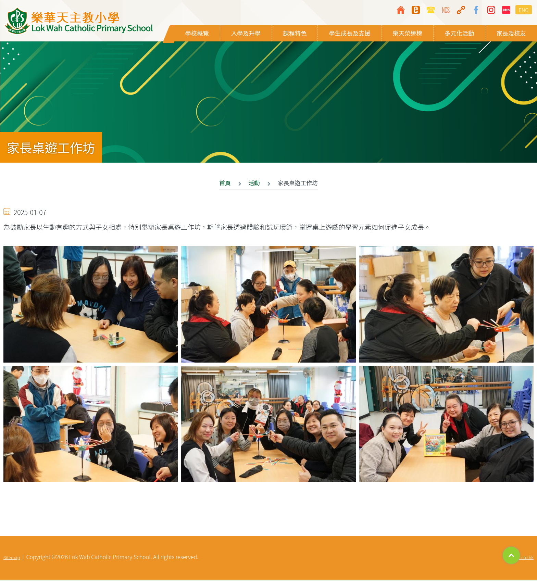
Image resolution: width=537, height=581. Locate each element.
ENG (523, 9)
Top (511, 555)
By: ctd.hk (524, 558)
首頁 (225, 184)
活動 (254, 184)
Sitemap (11, 558)
